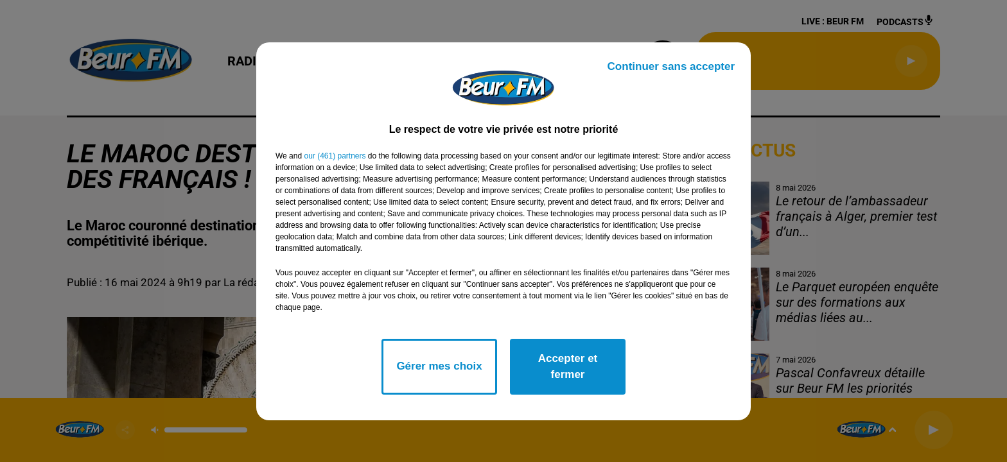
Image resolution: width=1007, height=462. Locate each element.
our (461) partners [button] (334, 155)
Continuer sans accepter (671, 66)
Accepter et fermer (568, 366)
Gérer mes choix (439, 366)
